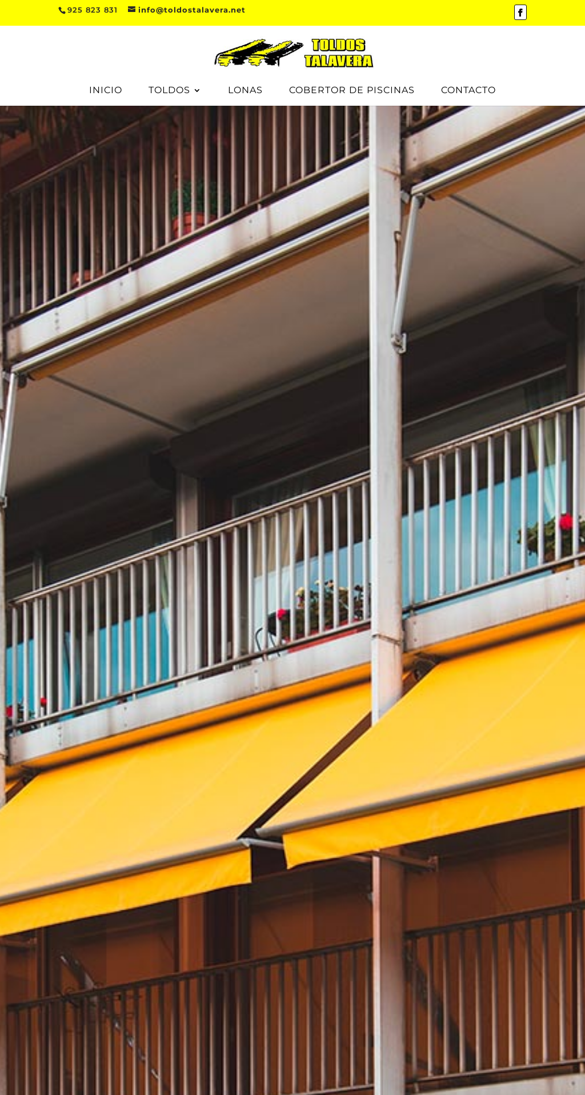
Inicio (105, 90)
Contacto (468, 90)
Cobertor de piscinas (352, 90)
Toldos (169, 90)
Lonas (245, 90)
